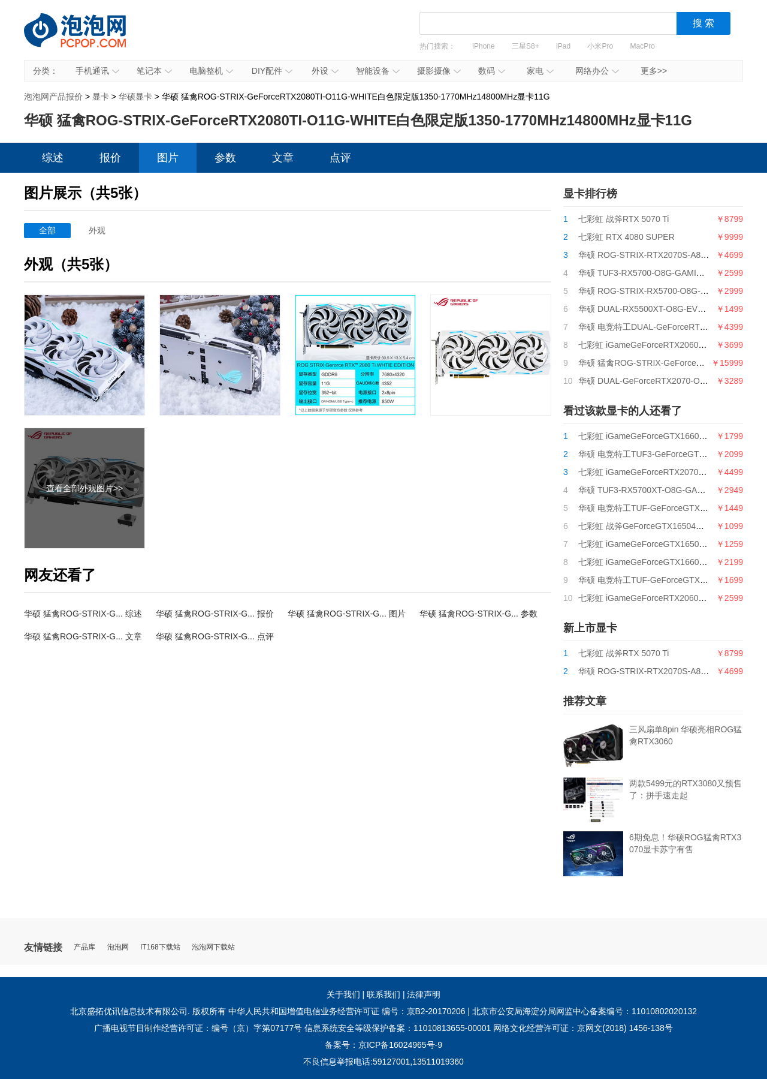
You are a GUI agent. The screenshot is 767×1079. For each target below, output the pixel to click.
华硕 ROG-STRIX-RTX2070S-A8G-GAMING (661, 255)
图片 (168, 158)
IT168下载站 (160, 947)
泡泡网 (118, 947)
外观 (97, 230)
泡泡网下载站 (213, 947)
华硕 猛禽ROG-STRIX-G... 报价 (215, 613)
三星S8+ (525, 46)
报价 (110, 158)
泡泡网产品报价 (87, 39)
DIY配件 (272, 71)
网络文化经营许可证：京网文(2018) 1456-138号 (583, 1028)
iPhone (483, 46)
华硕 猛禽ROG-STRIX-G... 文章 (83, 636)
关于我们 (343, 994)
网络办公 (597, 71)
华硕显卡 (135, 96)
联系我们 (383, 994)
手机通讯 (97, 71)
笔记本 (154, 71)
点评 (340, 158)
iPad (563, 46)
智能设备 (378, 71)
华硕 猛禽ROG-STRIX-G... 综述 (83, 613)
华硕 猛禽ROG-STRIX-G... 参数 (478, 613)
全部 (47, 230)
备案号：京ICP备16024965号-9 (383, 1045)
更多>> (654, 71)
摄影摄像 (439, 71)
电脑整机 (211, 71)
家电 (540, 71)
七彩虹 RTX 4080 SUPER (626, 237)
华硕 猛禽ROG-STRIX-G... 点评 (215, 636)
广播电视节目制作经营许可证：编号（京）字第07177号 (198, 1028)
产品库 (84, 947)
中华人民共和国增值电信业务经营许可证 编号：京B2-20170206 (347, 1011)
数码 (491, 71)
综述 (53, 158)
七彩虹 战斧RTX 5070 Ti (623, 219)
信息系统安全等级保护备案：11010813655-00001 (397, 1028)
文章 (283, 158)
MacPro (642, 46)
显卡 (100, 96)
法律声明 (423, 994)
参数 (225, 158)
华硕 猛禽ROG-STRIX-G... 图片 (347, 613)
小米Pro (600, 46)
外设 (325, 71)
